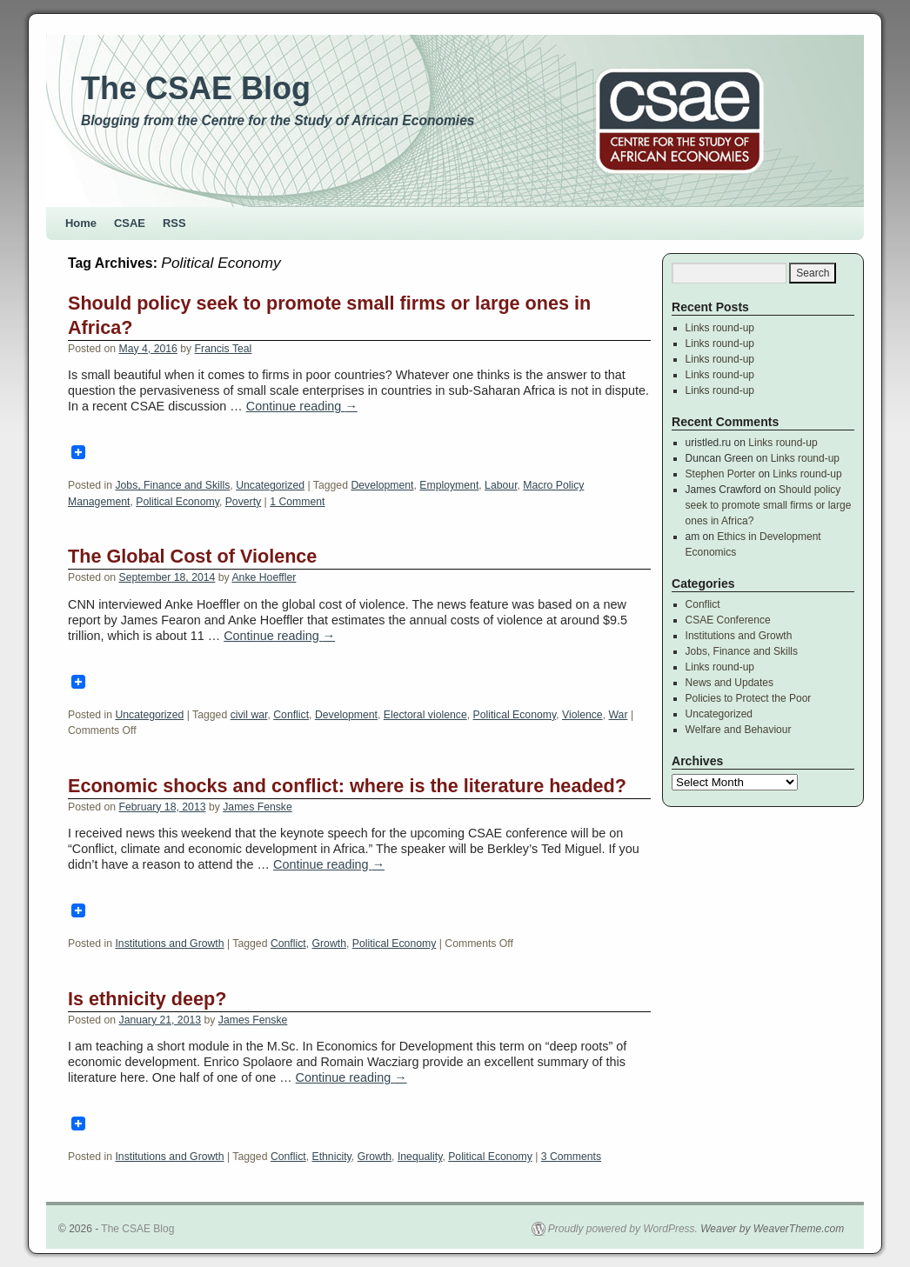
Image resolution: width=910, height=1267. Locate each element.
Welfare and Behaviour (739, 730)
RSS (174, 223)
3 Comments (571, 1156)
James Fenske (257, 807)
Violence (582, 715)
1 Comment (297, 502)
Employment (448, 485)
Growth (329, 943)
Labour (501, 485)
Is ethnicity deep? (147, 999)
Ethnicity (331, 1156)
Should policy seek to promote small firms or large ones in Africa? (769, 505)
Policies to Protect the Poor (749, 698)
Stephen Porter (721, 474)
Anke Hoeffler (263, 577)
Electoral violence (425, 715)
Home (81, 223)
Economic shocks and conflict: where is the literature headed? (347, 786)
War (618, 715)
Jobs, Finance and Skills (172, 485)
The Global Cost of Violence (192, 556)
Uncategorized (270, 485)
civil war (249, 715)
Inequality (420, 1156)
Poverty (243, 502)
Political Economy (177, 502)
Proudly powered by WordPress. (623, 1229)
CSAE (129, 223)
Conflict (291, 715)
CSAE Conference (728, 620)
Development (382, 485)
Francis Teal (223, 349)
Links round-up (720, 328)
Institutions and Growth (169, 943)
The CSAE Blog (196, 88)
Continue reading (302, 406)
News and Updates (729, 683)
